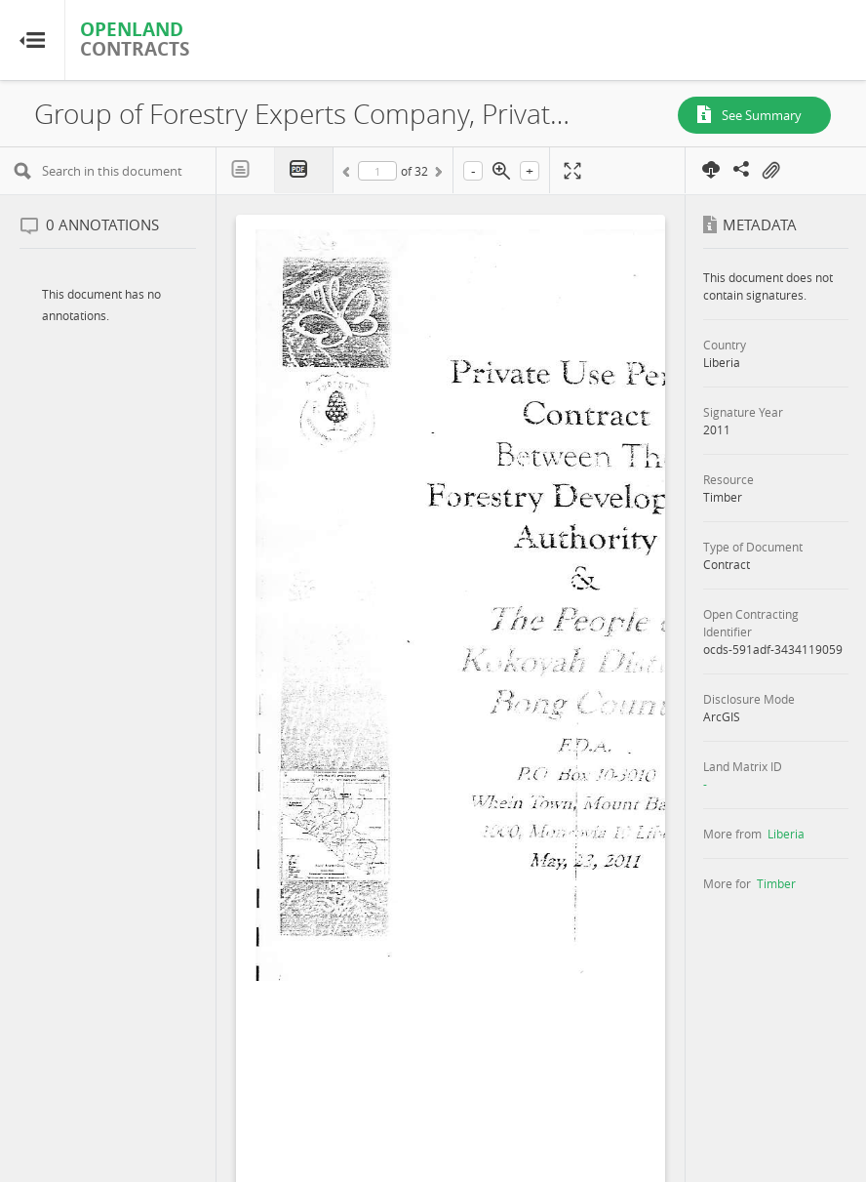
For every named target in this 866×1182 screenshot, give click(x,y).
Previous (349, 174)
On (770, 171)
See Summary (762, 115)
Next (437, 174)
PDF (304, 170)
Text (245, 169)
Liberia (786, 833)
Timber (776, 883)
